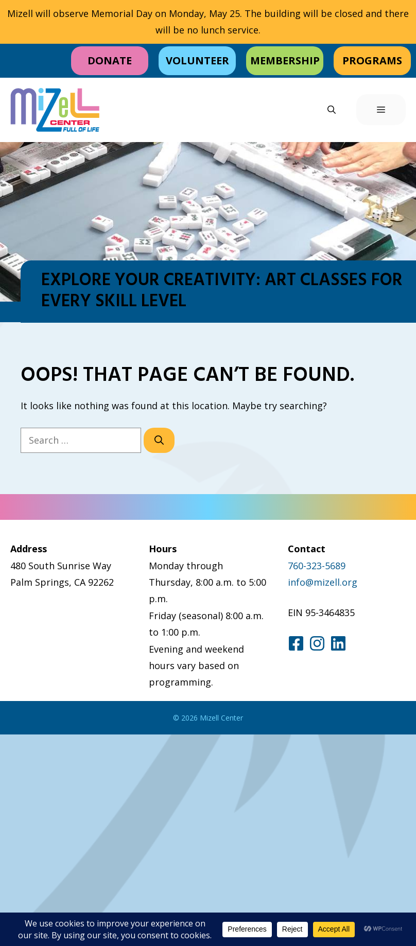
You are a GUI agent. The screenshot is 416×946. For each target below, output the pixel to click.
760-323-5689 (316, 565)
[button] (331, 109)
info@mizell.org (322, 582)
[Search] (159, 440)
